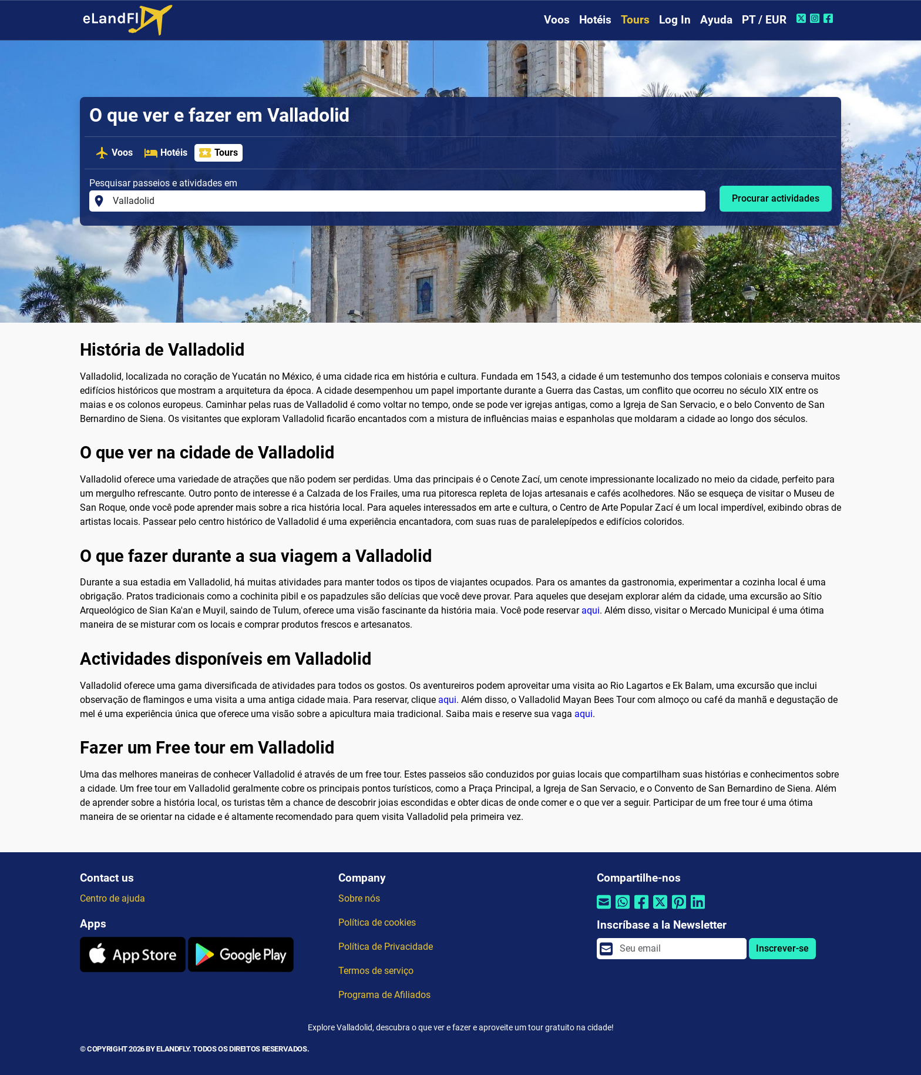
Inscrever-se (782, 948)
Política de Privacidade (385, 946)
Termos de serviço (376, 970)
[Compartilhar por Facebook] (641, 909)
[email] (680, 948)
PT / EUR (764, 19)
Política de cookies (377, 922)
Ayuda (716, 19)
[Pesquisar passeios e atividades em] (405, 201)
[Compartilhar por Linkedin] (698, 909)
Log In (675, 19)
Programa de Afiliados (384, 994)
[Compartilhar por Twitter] (660, 909)
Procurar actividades (775, 198)
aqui (590, 610)
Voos (557, 19)
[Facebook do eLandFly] (829, 18)
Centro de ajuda (112, 898)
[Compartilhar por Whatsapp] (623, 909)
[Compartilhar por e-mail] (604, 909)
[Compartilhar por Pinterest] (679, 909)
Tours (635, 19)
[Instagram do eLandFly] (816, 18)
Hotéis (595, 19)
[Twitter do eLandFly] (802, 18)
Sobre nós (359, 898)
